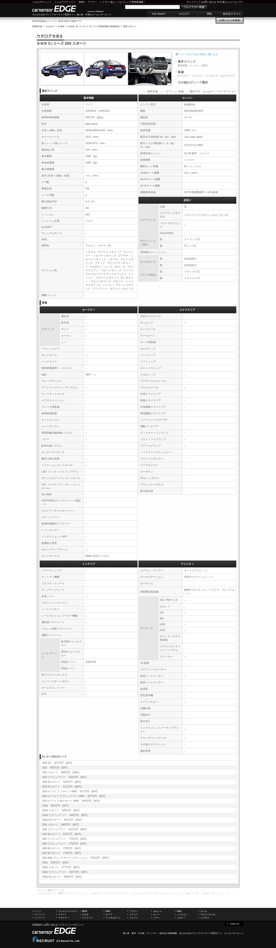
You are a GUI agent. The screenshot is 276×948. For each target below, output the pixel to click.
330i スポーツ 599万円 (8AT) (60, 824)
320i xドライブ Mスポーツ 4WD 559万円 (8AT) (71, 800)
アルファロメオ (208, 914)
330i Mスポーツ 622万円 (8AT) (61, 834)
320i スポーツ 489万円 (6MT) (60, 772)
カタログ (184, 13)
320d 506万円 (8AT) (55, 805)
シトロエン (182, 914)
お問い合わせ (209, 2)
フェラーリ (87, 918)
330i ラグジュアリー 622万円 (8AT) (64, 829)
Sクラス (124, 893)
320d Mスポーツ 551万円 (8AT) (62, 819)
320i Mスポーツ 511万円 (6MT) (62, 786)
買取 (209, 13)
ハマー (156, 918)
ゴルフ (156, 893)
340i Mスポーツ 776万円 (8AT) (61, 848)
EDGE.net (37, 26)
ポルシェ (157, 911)
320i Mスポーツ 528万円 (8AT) (61, 781)
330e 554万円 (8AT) (55, 862)
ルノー (156, 914)
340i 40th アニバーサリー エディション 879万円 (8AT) (75, 857)
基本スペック (193, 63)
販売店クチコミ (232, 13)
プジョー (133, 914)
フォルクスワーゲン (65, 2)
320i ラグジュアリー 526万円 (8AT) (64, 777)
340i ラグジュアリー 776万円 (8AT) (64, 838)
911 (197, 893)
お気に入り (229, 20)
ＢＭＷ (61, 26)
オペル (204, 911)
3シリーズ (69, 893)
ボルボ (85, 914)
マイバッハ (39, 914)
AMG (179, 911)
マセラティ (63, 918)
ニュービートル (173, 893)
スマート (62, 914)
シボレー (181, 918)
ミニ (227, 893)
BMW (82, 2)
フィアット (39, 918)
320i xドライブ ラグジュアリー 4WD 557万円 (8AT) (73, 796)
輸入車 (126, 933)
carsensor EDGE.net (58, 9)
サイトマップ (194, 2)
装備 (206, 73)
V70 (213, 893)
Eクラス (114, 893)
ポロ (162, 893)
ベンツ (37, 911)
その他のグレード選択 (193, 82)
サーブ (109, 914)
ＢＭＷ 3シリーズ (77, 26)
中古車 (141, 933)
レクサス (105, 2)
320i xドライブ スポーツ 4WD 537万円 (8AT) (70, 791)
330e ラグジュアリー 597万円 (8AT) (65, 872)
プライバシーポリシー (72, 924)
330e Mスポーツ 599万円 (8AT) (62, 876)
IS (52, 893)
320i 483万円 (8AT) (55, 767)
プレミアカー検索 (194, 7)
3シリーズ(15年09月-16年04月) (104, 26)
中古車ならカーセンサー (231, 2)
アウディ (92, 2)
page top (234, 923)
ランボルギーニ (113, 918)
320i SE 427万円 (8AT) (57, 762)
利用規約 (37, 924)
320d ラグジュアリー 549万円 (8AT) (65, 815)
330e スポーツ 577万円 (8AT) (61, 867)
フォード (133, 918)
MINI (108, 911)
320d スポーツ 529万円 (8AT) (61, 810)
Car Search (158, 13)
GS (48, 893)
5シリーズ (80, 893)
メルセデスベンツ (41, 2)
